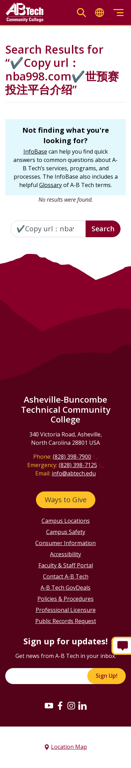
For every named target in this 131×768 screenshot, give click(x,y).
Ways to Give (66, 499)
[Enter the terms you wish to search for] (48, 228)
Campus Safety (65, 532)
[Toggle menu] (118, 13)
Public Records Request (65, 621)
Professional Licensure (66, 610)
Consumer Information (65, 543)
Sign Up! (106, 676)
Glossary (50, 185)
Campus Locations (66, 521)
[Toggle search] (81, 13)
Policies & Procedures (65, 599)
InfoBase (35, 151)
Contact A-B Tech (65, 576)
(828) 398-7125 (78, 465)
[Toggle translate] (99, 13)
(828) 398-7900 (72, 456)
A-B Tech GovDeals (65, 587)
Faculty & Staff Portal (65, 565)
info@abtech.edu (74, 473)
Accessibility (65, 554)
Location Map (69, 747)
